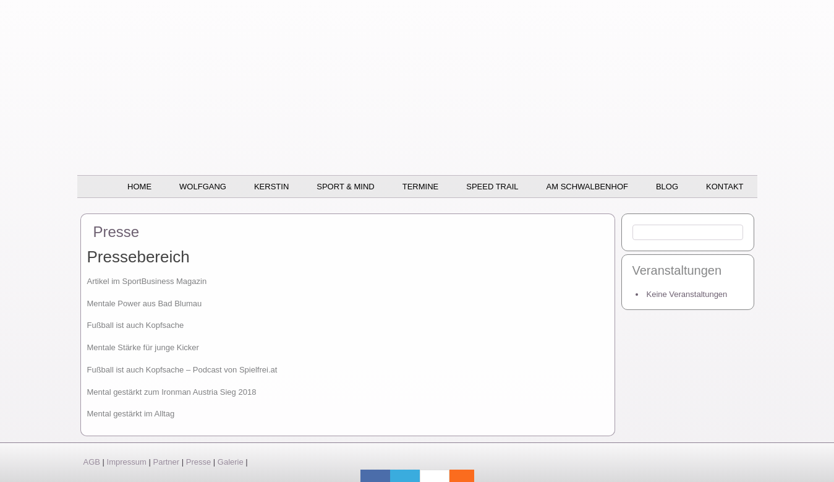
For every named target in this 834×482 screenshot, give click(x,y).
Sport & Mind (345, 186)
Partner (166, 462)
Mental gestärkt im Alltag (131, 413)
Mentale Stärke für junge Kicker (143, 347)
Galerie (231, 462)
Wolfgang (202, 186)
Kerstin (271, 186)
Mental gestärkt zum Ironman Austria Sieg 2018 (172, 392)
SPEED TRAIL (492, 186)
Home (139, 186)
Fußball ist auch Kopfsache (135, 325)
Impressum (127, 462)
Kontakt (724, 186)
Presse (198, 462)
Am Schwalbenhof (587, 186)
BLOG (667, 186)
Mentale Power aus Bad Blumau (144, 303)
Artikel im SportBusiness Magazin (147, 281)
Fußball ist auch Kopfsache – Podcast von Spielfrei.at (182, 369)
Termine (420, 186)
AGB (91, 462)
